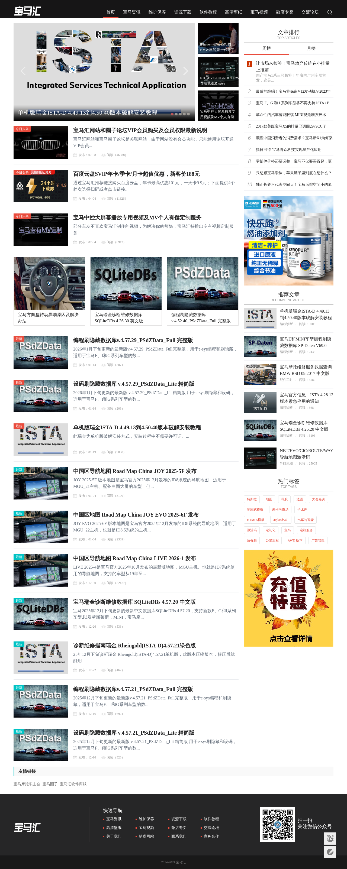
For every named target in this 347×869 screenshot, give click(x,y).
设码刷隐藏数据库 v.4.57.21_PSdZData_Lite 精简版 (133, 733)
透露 (300, 499)
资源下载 (182, 12)
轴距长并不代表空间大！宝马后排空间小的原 (294, 185)
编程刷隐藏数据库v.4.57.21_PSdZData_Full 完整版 (133, 689)
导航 (284, 499)
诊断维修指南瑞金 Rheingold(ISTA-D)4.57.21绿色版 (134, 645)
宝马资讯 (131, 12)
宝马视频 (259, 12)
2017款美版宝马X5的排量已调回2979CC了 (291, 126)
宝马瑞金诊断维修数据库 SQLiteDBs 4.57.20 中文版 (134, 602)
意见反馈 (330, 852)
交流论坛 (310, 12)
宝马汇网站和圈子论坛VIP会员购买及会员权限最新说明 (140, 130)
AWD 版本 (295, 540)
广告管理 (317, 540)
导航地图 (286, 463)
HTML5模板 (255, 520)
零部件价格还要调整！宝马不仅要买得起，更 (294, 161)
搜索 (330, 13)
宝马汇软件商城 (73, 784)
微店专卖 (284, 12)
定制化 (270, 530)
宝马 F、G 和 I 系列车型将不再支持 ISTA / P (292, 103)
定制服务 (306, 530)
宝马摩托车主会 (27, 784)
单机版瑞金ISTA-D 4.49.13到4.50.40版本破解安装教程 (88, 112)
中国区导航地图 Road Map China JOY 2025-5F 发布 (135, 471)
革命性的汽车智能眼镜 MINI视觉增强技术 (291, 115)
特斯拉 (252, 499)
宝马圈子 (50, 784)
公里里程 (272, 540)
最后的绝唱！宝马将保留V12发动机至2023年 (293, 91)
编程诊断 (286, 324)
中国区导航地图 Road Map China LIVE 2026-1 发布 (134, 558)
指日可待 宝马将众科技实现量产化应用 (289, 150)
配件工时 (286, 380)
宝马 (287, 530)
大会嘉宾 (318, 499)
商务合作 (211, 836)
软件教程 (208, 12)
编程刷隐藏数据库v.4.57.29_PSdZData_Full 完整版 (133, 340)
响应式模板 (255, 509)
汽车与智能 (305, 520)
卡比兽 (302, 509)
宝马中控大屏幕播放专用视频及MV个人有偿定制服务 (137, 218)
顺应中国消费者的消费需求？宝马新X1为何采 (294, 138)
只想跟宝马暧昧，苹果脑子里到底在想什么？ (294, 173)
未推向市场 (280, 509)
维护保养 (157, 12)
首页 (110, 12)
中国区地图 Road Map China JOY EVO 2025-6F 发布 (136, 515)
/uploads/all (280, 520)
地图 (269, 499)
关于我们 (113, 836)
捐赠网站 (146, 836)
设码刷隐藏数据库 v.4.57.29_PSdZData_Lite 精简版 (133, 384)
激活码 (252, 530)
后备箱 (252, 540)
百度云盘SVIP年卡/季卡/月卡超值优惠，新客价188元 (136, 174)
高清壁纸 (233, 12)
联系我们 (179, 836)
